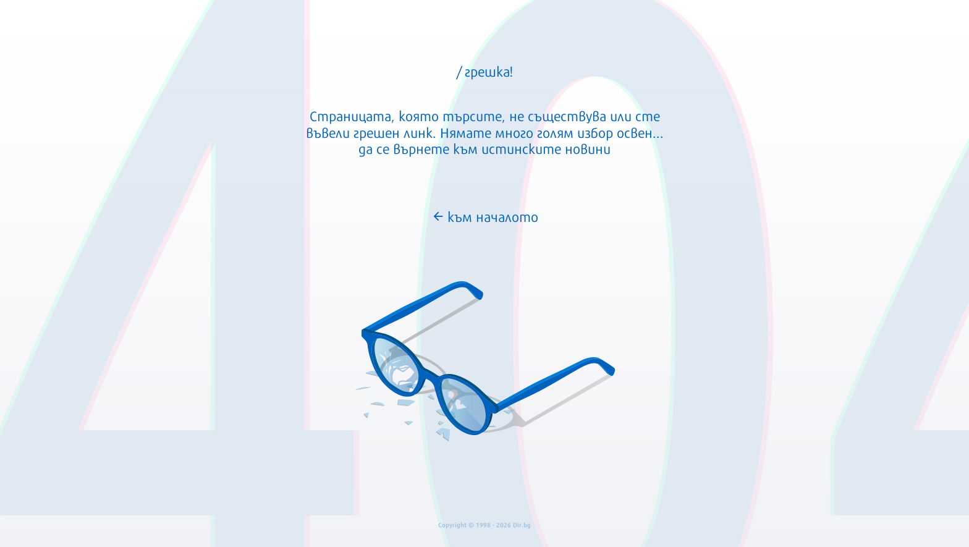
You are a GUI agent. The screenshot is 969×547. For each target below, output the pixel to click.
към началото (484, 216)
